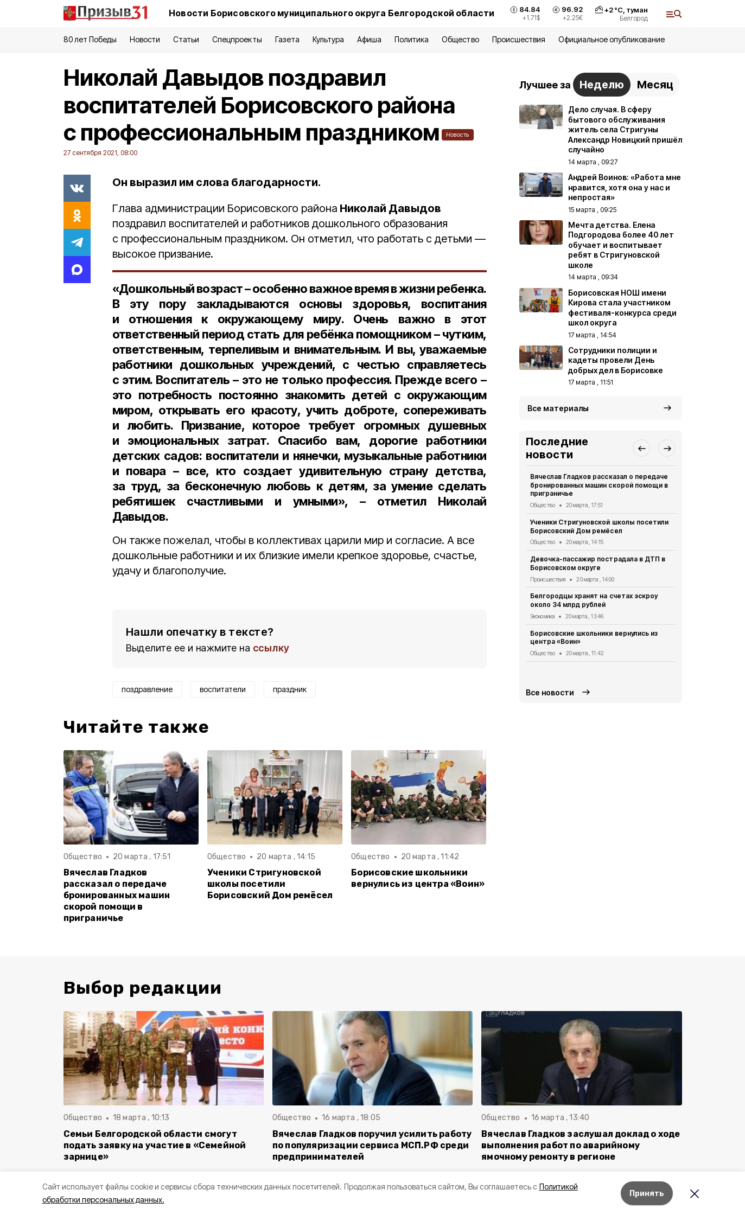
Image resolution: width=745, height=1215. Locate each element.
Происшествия (518, 39)
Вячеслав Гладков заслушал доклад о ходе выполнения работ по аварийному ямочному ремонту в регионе (580, 1145)
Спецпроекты (237, 39)
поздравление (147, 689)
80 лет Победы (90, 39)
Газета (287, 39)
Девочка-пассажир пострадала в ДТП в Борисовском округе (597, 563)
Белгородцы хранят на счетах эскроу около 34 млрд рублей (594, 600)
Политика (411, 39)
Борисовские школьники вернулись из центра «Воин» (418, 878)
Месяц (655, 84)
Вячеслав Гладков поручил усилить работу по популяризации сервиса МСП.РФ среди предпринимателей (372, 1145)
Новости (145, 39)
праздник (290, 689)
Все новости (550, 692)
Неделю (602, 84)
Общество (460, 39)
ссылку (271, 648)
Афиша (369, 39)
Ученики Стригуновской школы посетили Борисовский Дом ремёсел (270, 883)
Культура (328, 39)
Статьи (186, 39)
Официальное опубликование (611, 39)
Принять (646, 1193)
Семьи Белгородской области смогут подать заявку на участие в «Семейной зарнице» (154, 1145)
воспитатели (223, 689)
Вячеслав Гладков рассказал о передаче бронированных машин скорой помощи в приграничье (116, 895)
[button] (641, 448)
